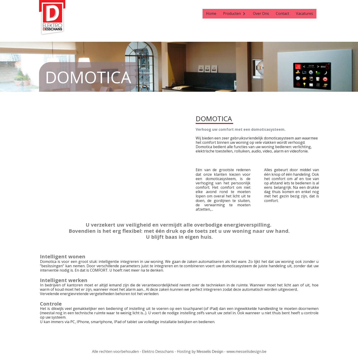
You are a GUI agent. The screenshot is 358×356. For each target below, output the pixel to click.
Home (211, 13)
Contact (282, 13)
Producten (232, 13)
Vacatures (304, 13)
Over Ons (261, 13)
